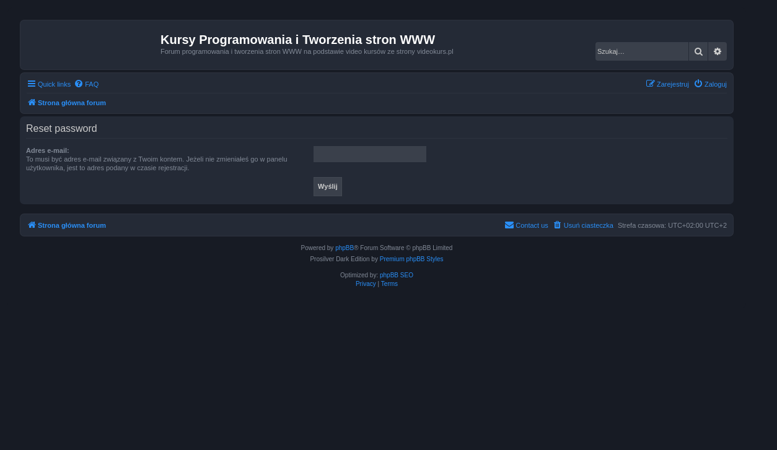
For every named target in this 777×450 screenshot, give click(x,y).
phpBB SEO (396, 275)
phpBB (344, 247)
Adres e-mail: (47, 150)
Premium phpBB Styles (412, 259)
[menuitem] (86, 84)
